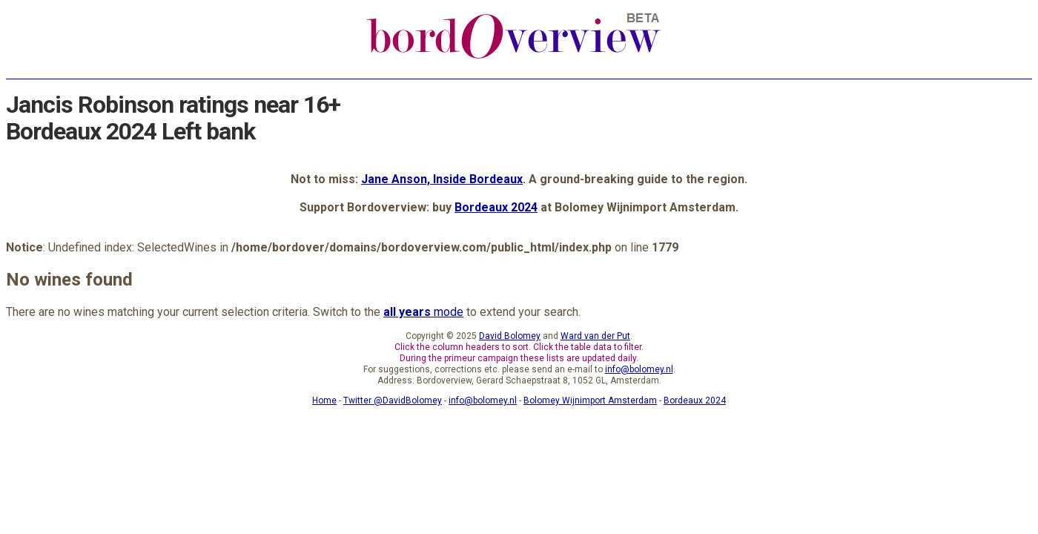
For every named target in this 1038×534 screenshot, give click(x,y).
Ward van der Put (595, 336)
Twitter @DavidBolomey (392, 400)
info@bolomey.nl (639, 369)
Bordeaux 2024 (496, 207)
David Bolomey (510, 336)
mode (423, 312)
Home (324, 400)
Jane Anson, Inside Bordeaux (442, 179)
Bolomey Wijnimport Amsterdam (590, 400)
